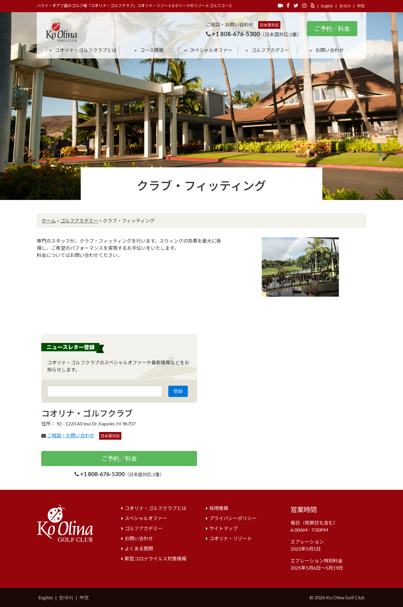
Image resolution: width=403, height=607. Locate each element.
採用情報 (218, 508)
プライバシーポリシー (233, 518)
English (327, 6)
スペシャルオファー (210, 50)
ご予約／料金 (332, 28)
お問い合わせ (329, 50)
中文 (361, 6)
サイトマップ (223, 528)
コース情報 (151, 50)
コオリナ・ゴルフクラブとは (85, 50)
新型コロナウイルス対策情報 (155, 558)
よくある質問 (139, 548)
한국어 (345, 6)
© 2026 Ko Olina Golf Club (337, 597)
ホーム (49, 220)
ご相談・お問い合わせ (70, 435)
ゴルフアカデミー (269, 50)
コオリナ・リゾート (230, 538)
